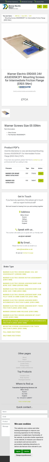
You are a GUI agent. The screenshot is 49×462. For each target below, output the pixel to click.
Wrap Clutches (24, 377)
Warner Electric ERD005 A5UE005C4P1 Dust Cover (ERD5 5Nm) (21, 316)
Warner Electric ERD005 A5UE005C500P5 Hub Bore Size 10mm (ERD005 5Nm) (22, 284)
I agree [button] (18, 451)
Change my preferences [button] (23, 455)
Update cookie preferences (24, 368)
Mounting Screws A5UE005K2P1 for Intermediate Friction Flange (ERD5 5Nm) (24, 322)
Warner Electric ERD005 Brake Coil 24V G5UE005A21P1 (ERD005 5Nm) (20, 273)
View (40, 173)
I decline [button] (26, 451)
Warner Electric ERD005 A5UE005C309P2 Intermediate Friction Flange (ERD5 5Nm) (21, 301)
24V (30, 16)
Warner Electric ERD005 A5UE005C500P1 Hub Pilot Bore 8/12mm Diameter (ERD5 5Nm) (22, 296)
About (24, 357)
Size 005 (24, 16)
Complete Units (24, 375)
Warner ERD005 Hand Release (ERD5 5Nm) (20, 311)
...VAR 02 (16, 16)
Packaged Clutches (24, 380)
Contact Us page (28, 253)
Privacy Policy (24, 365)
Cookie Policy (24, 363)
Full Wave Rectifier (11, 332)
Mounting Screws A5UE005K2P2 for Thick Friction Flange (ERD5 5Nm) (21, 327)
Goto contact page (24, 401)
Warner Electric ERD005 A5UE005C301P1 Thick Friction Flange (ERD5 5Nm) (23, 307)
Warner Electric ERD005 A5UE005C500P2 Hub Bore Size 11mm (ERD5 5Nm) (22, 290)
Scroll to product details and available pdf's (24, 91)
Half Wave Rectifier (12, 336)
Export (25, 359)
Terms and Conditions (24, 361)
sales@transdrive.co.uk (24, 249)
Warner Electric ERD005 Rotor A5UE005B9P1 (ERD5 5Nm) (22, 279)
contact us (36, 160)
